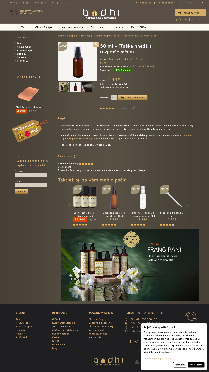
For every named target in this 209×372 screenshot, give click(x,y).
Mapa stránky (96, 337)
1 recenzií (122, 108)
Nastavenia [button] (180, 365)
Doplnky (97, 27)
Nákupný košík (193, 12)
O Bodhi (56, 319)
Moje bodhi (186, 2)
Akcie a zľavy (96, 319)
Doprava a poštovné (100, 322)
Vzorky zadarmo (61, 326)
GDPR (55, 340)
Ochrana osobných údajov (158, 358)
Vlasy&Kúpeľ (44, 27)
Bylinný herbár (60, 333)
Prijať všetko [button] (196, 365)
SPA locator (144, 2)
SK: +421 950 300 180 (143, 319)
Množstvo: (108, 98)
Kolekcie (117, 27)
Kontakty (40, 2)
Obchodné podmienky (101, 326)
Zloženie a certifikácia (65, 330)
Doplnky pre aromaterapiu (96, 35)
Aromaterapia (72, 27)
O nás (13, 2)
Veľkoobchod (166, 2)
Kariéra (56, 337)
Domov (62, 35)
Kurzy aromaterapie (63, 322)
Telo (24, 27)
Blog (26, 2)
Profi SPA (138, 27)
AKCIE (64, 2)
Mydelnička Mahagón (29, 107)
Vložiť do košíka (133, 98)
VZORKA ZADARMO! (143, 66)
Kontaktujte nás (98, 333)
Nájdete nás (59, 344)
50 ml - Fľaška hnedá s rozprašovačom (135, 35)
